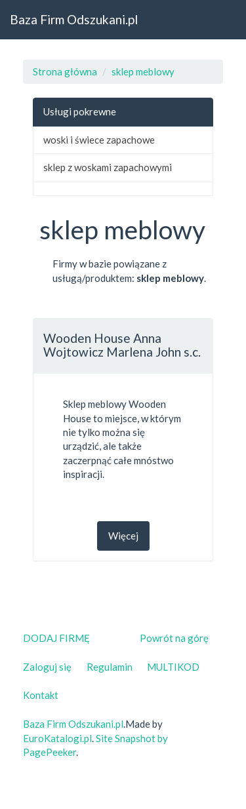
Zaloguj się (47, 667)
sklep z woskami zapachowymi (107, 167)
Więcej (123, 536)
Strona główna (65, 71)
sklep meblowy (143, 71)
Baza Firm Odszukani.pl (74, 19)
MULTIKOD (173, 667)
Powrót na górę (174, 638)
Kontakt (40, 695)
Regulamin (110, 667)
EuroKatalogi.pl (57, 738)
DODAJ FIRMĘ (56, 638)
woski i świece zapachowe (99, 140)
